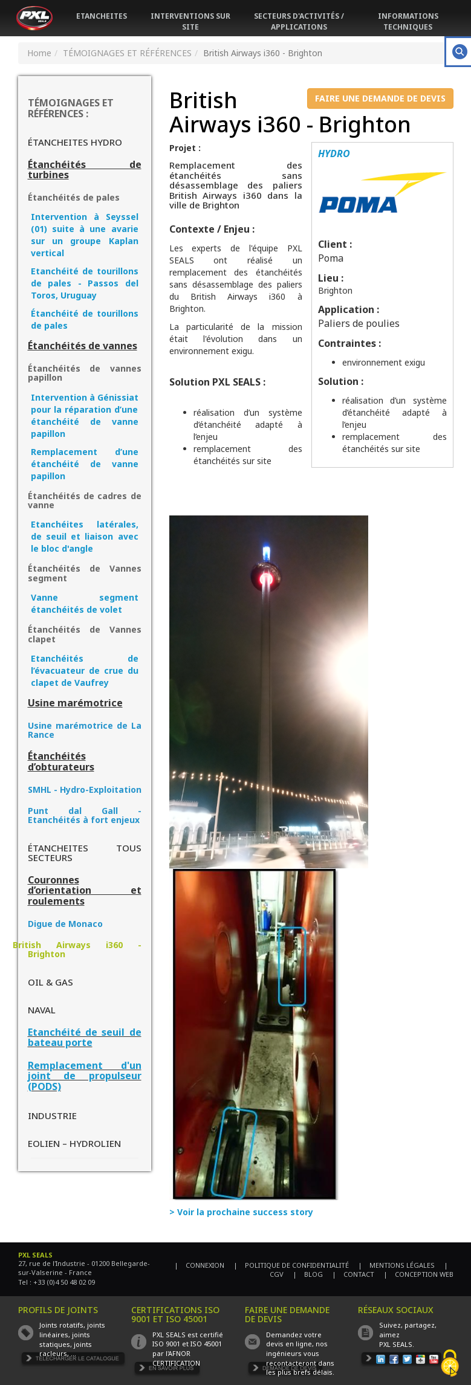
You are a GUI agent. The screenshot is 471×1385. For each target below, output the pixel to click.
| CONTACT (353, 1274)
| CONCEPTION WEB (418, 1274)
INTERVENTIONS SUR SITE (190, 21)
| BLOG (308, 1274)
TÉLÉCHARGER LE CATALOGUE (73, 1360)
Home (39, 53)
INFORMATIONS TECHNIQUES (408, 21)
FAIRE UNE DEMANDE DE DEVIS (380, 98)
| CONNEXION (199, 1265)
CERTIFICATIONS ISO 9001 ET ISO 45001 (175, 1314)
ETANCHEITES (101, 16)
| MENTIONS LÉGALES (396, 1265)
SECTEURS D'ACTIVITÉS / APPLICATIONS (299, 21)
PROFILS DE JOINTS (58, 1310)
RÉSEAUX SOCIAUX (396, 1310)
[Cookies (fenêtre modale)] (450, 1364)
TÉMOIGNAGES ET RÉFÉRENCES (127, 53)
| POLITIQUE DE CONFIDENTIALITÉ (291, 1265)
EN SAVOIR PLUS (167, 1369)
